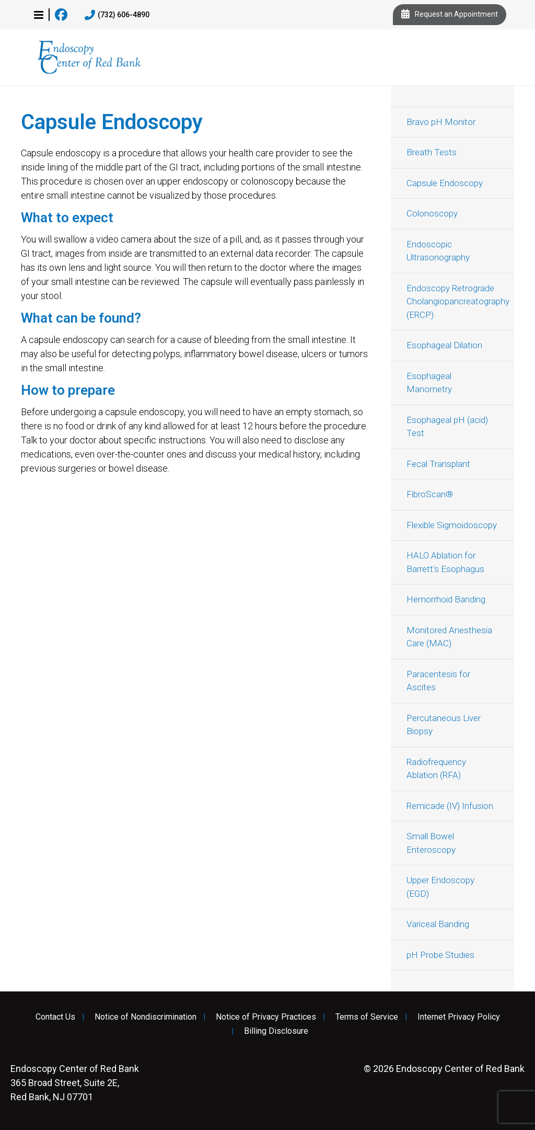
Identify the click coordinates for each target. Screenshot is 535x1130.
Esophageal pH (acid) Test (447, 427)
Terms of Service (366, 1017)
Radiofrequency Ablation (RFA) (436, 769)
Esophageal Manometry (429, 383)
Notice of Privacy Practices (266, 1017)
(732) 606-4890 (117, 15)
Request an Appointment (449, 14)
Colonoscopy (432, 213)
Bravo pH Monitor (440, 122)
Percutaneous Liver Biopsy (443, 725)
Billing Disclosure (276, 1031)
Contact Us (55, 1017)
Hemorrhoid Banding (445, 599)
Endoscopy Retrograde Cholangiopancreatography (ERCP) (457, 301)
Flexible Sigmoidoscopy (451, 525)
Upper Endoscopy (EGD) (440, 887)
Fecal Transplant (438, 464)
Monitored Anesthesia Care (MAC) (449, 637)
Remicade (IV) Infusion (449, 806)
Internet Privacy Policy (458, 1017)
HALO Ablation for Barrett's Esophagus (445, 562)
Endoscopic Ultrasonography (438, 251)
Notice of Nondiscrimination (145, 1017)
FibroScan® (429, 494)
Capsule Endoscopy (444, 183)
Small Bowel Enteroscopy (431, 843)
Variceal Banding (437, 924)
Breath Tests (431, 152)
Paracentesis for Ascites (438, 681)
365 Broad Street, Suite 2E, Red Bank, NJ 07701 (74, 1082)
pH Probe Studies (440, 955)
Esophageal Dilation (444, 345)
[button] (39, 14)
